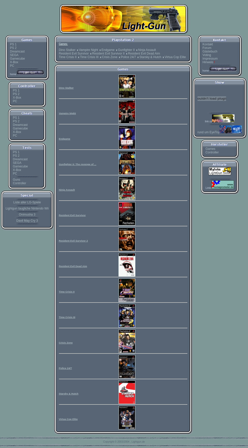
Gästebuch (210, 51)
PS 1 (13, 44)
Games (210, 149)
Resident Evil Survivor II (108, 53)
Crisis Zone (110, 57)
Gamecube (17, 58)
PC (12, 66)
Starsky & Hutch (150, 57)
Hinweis (209, 62)
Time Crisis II (68, 57)
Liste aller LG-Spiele (27, 202)
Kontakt (208, 44)
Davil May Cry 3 (27, 220)
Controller (19, 183)
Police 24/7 (128, 57)
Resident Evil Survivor (74, 53)
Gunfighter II (126, 50)
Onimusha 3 (27, 214)
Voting (207, 55)
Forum (207, 48)
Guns (16, 179)
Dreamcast (17, 51)
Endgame (107, 50)
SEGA (14, 55)
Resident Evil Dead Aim (144, 53)
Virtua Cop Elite (175, 57)
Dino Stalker (67, 50)
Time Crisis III (89, 57)
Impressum (210, 58)
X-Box (14, 62)
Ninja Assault (147, 50)
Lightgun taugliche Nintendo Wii (27, 208)
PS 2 (13, 48)
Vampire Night (88, 50)
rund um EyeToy (220, 132)
